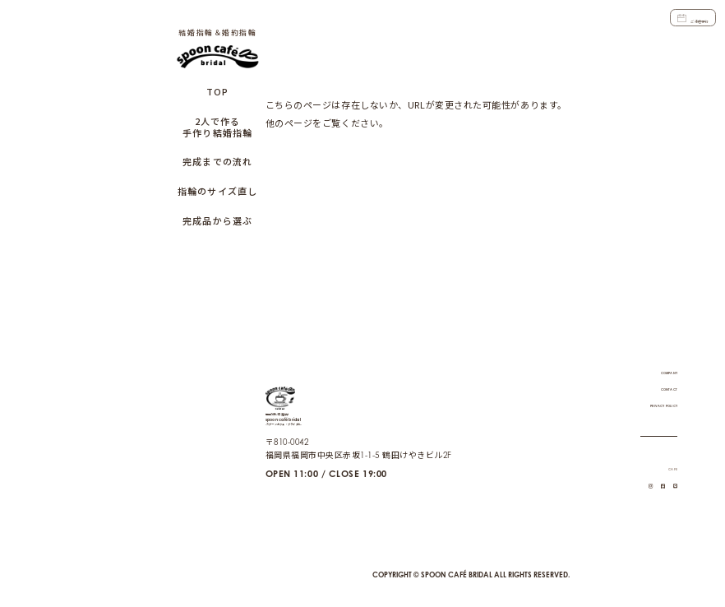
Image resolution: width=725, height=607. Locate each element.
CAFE (666, 452)
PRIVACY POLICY (641, 389)
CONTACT (657, 373)
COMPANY (655, 356)
